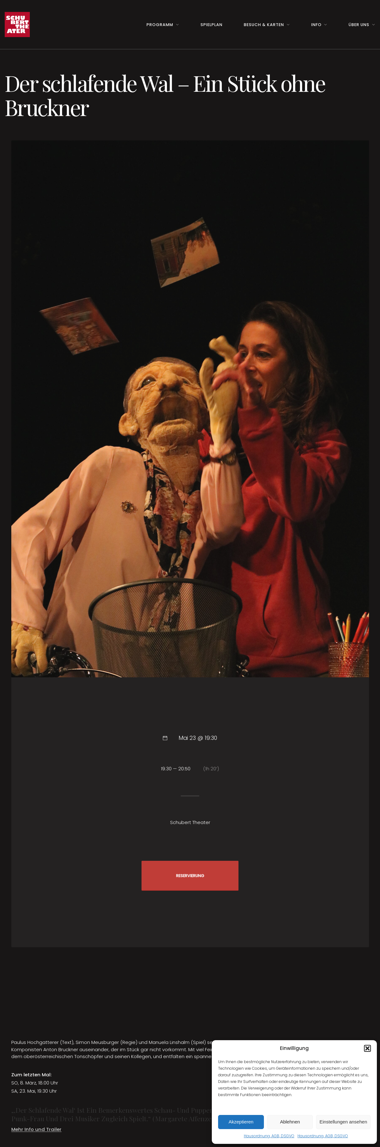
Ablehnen (290, 1121)
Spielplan (211, 24)
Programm (160, 24)
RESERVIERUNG (190, 875)
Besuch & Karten (264, 24)
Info (316, 24)
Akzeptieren (240, 1121)
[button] (367, 1048)
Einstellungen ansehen (343, 1121)
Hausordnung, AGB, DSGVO (269, 1136)
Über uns (359, 24)
